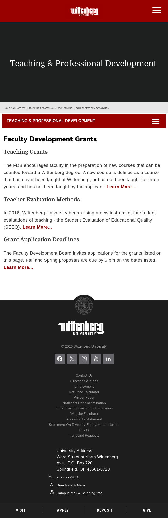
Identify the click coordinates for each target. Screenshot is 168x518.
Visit (21, 510)
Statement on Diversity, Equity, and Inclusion (84, 424)
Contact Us (84, 375)
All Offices (19, 108)
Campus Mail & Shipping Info (79, 493)
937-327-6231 (68, 477)
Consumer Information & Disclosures (84, 408)
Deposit (105, 510)
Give (147, 510)
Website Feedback (84, 413)
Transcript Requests (84, 435)
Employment (84, 386)
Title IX (84, 430)
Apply (63, 510)
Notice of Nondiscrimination (84, 403)
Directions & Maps (84, 381)
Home (7, 108)
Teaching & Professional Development (51, 108)
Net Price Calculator (84, 392)
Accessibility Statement (84, 419)
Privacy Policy (84, 397)
